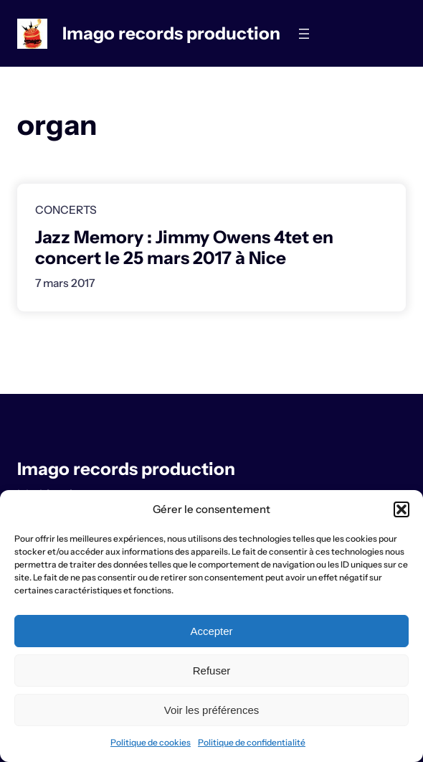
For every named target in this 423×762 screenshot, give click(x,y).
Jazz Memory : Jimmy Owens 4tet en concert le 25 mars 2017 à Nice (184, 247)
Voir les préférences (212, 710)
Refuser (212, 670)
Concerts (66, 210)
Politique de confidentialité (251, 742)
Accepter (211, 631)
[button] (401, 509)
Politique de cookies (150, 742)
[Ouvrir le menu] (304, 33)
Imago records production (171, 33)
